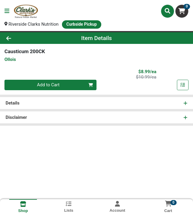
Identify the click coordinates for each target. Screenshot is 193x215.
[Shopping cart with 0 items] (182, 11)
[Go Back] (27, 38)
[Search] (167, 11)
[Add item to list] (183, 85)
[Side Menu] (6, 11)
